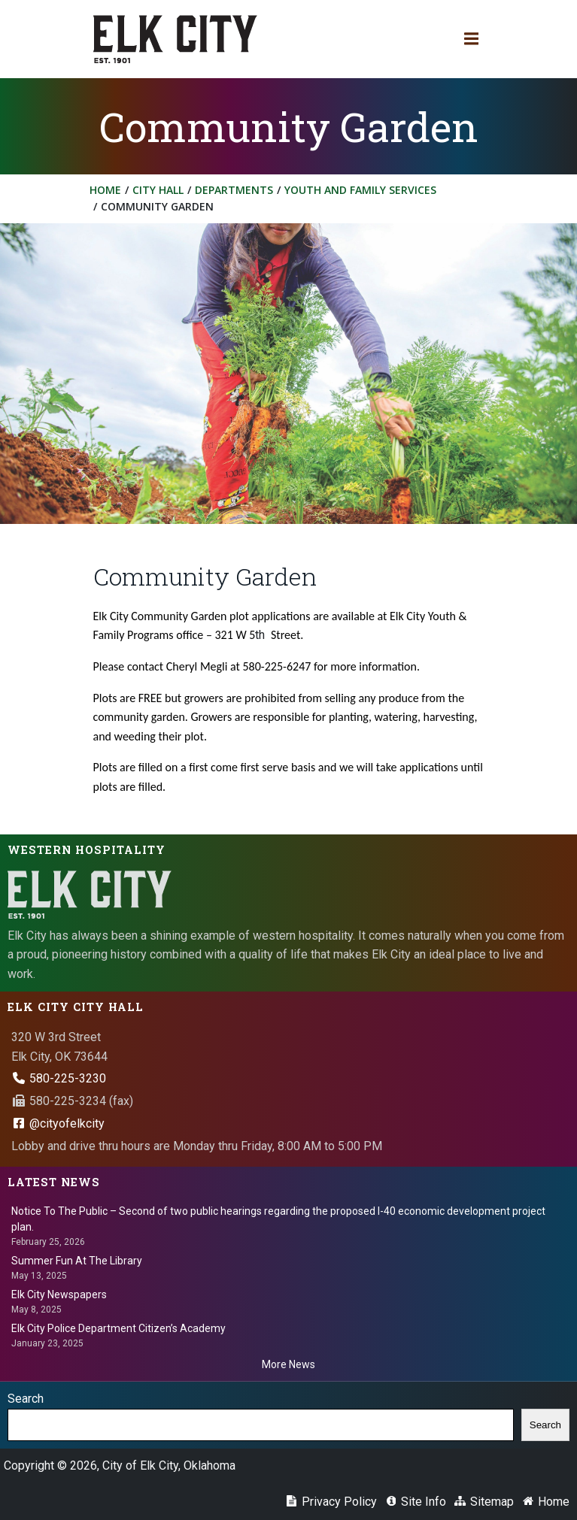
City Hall (158, 190)
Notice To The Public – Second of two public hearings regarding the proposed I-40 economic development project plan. (278, 1219)
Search (26, 1398)
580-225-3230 (58, 1078)
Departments (234, 190)
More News (288, 1364)
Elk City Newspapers (59, 1294)
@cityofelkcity (58, 1123)
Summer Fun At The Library (76, 1261)
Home (105, 190)
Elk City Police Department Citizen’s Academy (118, 1328)
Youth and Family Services (360, 190)
